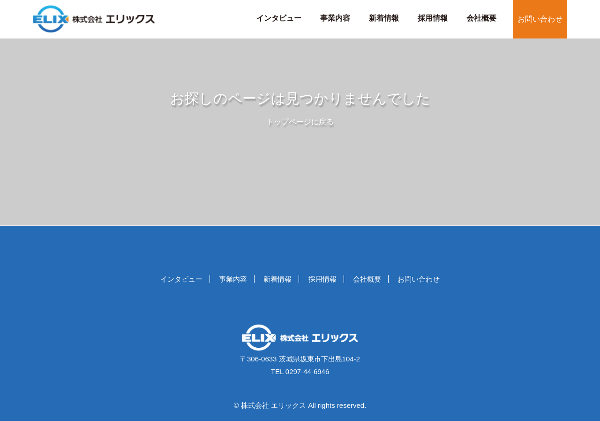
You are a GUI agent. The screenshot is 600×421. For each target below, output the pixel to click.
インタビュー (278, 18)
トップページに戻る (300, 122)
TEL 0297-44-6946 (300, 371)
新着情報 (384, 18)
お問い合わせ (540, 19)
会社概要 (481, 18)
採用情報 (433, 18)
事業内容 (335, 18)
